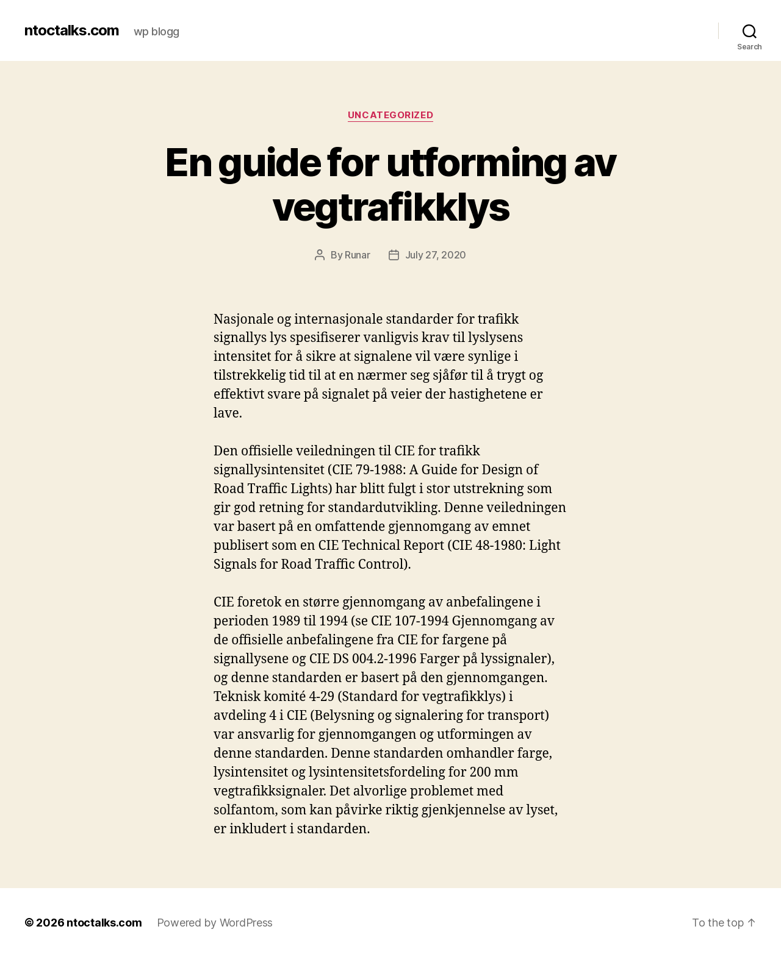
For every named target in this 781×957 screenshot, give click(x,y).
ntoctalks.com (71, 30)
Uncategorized (390, 115)
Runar (357, 255)
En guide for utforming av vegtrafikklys (390, 184)
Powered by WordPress (215, 922)
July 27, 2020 (436, 255)
